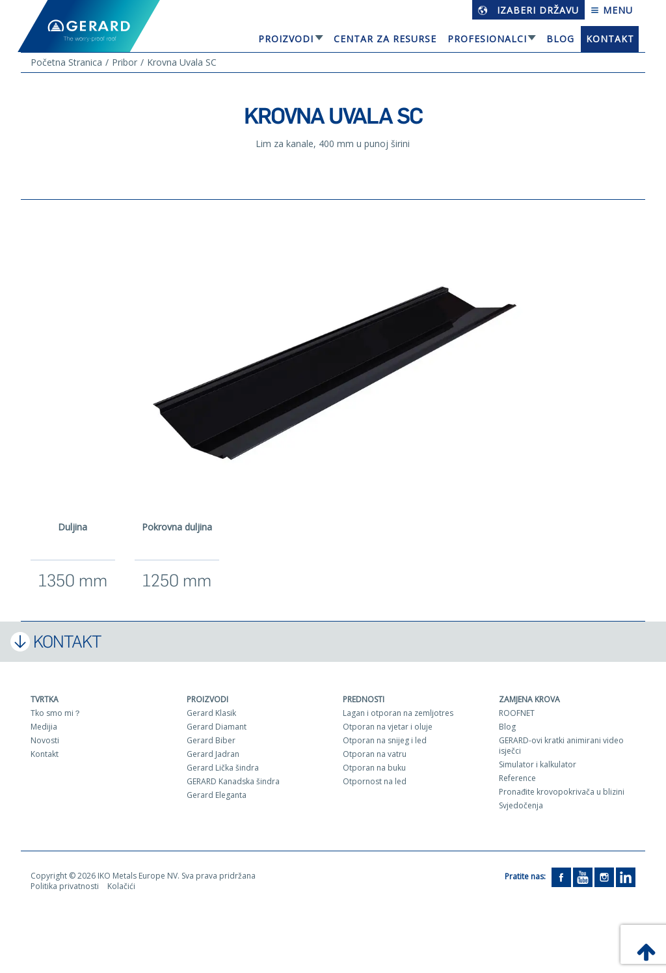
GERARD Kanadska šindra (233, 781)
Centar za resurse (385, 39)
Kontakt (610, 39)
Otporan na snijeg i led (385, 740)
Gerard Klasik (211, 713)
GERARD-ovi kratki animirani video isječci (561, 745)
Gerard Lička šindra (223, 767)
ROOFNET (517, 713)
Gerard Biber (211, 740)
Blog (560, 39)
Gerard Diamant (216, 726)
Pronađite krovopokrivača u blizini (561, 791)
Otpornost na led (374, 781)
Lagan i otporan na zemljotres (398, 713)
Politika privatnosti (65, 886)
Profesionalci (487, 39)
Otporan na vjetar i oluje (388, 726)
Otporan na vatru (374, 754)
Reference (517, 778)
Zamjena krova (529, 699)
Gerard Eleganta (216, 795)
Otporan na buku (374, 767)
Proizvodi (285, 39)
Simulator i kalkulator (537, 764)
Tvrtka (45, 699)
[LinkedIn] (625, 876)
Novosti (45, 740)
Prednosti (363, 699)
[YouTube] (583, 876)
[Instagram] (604, 876)
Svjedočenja (521, 805)
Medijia (44, 726)
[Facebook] (561, 876)
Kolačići (121, 886)
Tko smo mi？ (56, 713)
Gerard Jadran (213, 754)
